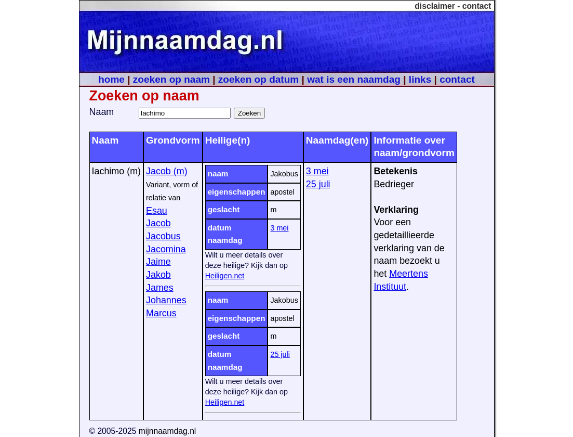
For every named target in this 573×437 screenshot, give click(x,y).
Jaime (158, 261)
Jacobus (163, 236)
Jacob (158, 223)
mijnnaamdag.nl (167, 431)
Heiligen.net (225, 276)
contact (476, 6)
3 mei (279, 228)
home (111, 79)
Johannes (166, 300)
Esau (156, 210)
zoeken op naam (171, 79)
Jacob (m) (167, 171)
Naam (101, 112)
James (160, 287)
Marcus (161, 313)
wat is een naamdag (354, 79)
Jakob (158, 274)
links (420, 79)
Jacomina (166, 249)
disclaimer (435, 6)
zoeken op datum (258, 79)
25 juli (279, 354)
